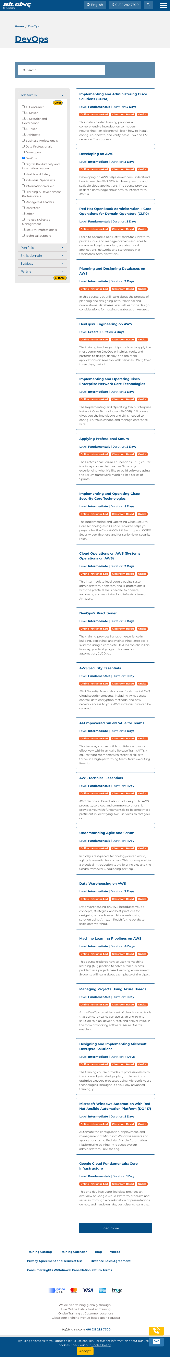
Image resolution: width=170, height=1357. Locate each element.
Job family (29, 95)
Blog (98, 1252)
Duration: (107, 107)
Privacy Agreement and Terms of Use (55, 1261)
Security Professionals (39, 230)
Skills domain (31, 256)
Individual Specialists (38, 180)
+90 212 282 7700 (98, 1329)
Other (28, 214)
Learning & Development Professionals (41, 194)
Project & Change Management (36, 222)
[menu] (165, 4)
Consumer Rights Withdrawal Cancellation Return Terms (69, 1270)
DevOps (29, 158)
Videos (115, 1252)
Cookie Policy (101, 1345)
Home (19, 26)
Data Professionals (37, 146)
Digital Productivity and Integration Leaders (41, 166)
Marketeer (31, 208)
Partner (27, 271)
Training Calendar (73, 1252)
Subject (27, 263)
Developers (31, 152)
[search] (148, 5)
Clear (57, 102)
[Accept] (85, 1351)
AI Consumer (33, 107)
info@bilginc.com (72, 1329)
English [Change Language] (95, 5)
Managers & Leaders (38, 202)
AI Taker (29, 129)
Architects (31, 135)
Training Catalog (39, 1252)
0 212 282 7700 (125, 5)
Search (29, 70)
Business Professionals (40, 140)
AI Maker (30, 113)
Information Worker (38, 186)
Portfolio (27, 248)
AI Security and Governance (34, 121)
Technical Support (36, 235)
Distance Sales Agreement (111, 1261)
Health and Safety (36, 174)
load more (111, 1228)
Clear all (60, 277)
